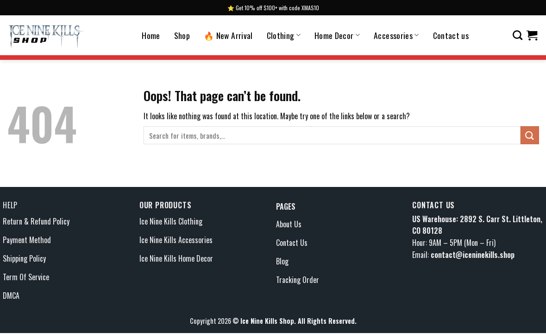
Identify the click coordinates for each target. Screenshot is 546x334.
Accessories (396, 35)
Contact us (451, 35)
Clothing (284, 35)
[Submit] (530, 135)
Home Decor (337, 35)
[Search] (517, 35)
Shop (182, 35)
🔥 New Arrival (228, 35)
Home (151, 35)
